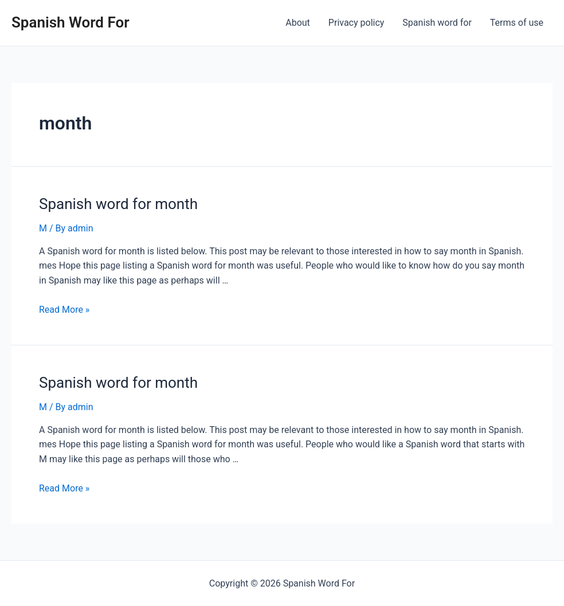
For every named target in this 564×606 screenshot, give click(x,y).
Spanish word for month (118, 204)
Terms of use (516, 22)
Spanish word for (436, 22)
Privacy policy (356, 22)
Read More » (64, 309)
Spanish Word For (70, 22)
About (297, 22)
